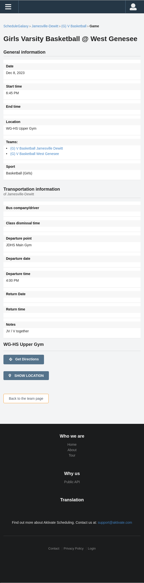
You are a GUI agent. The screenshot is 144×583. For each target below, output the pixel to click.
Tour (72, 455)
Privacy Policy (74, 548)
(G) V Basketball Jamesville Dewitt (36, 148)
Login (92, 548)
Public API (72, 482)
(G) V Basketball (73, 26)
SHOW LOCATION (26, 376)
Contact (53, 548)
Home (71, 444)
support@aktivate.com (115, 522)
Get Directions (24, 359)
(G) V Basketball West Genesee (34, 154)
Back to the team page (26, 398)
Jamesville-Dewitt (44, 26)
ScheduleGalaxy (16, 26)
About (72, 450)
